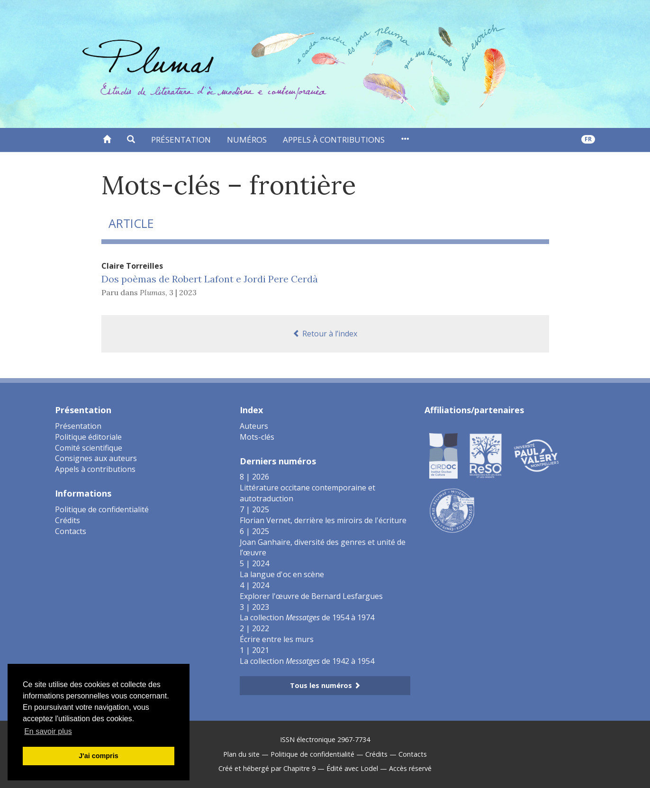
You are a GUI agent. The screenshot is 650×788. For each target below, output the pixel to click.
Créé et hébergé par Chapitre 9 (267, 768)
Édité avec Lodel (352, 768)
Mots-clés (257, 437)
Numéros (247, 139)
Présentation (181, 139)
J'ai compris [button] (98, 756)
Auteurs (254, 426)
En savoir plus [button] (48, 731)
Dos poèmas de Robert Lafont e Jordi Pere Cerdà (209, 279)
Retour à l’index (325, 333)
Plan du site (241, 754)
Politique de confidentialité (102, 509)
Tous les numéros (325, 685)
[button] (131, 140)
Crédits (67, 520)
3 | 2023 (183, 292)
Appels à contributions (334, 139)
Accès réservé (410, 768)
